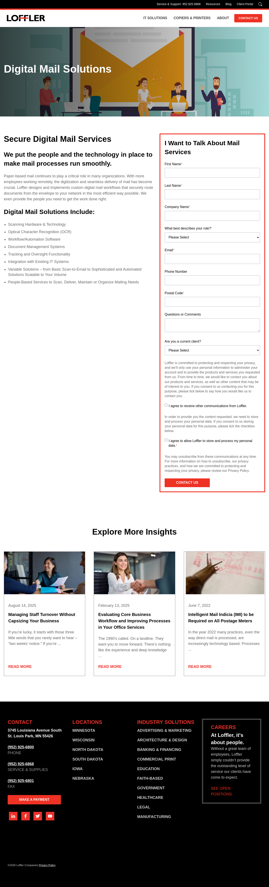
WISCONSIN (83, 740)
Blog (229, 4)
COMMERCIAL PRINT (156, 759)
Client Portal (245, 4)
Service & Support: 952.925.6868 (179, 4)
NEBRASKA (83, 778)
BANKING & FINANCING (159, 750)
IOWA (77, 769)
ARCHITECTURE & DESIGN (162, 740)
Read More (20, 667)
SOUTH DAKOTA (87, 759)
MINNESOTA (83, 730)
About (223, 18)
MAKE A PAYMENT (34, 799)
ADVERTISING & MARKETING (164, 730)
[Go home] (26, 18)
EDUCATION (148, 769)
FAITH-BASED (150, 778)
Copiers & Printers (192, 18)
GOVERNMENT (151, 788)
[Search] (260, 4)
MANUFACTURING (154, 817)
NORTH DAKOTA (87, 750)
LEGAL (143, 807)
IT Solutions (155, 18)
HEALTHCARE (150, 797)
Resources (213, 4)
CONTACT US (248, 18)
